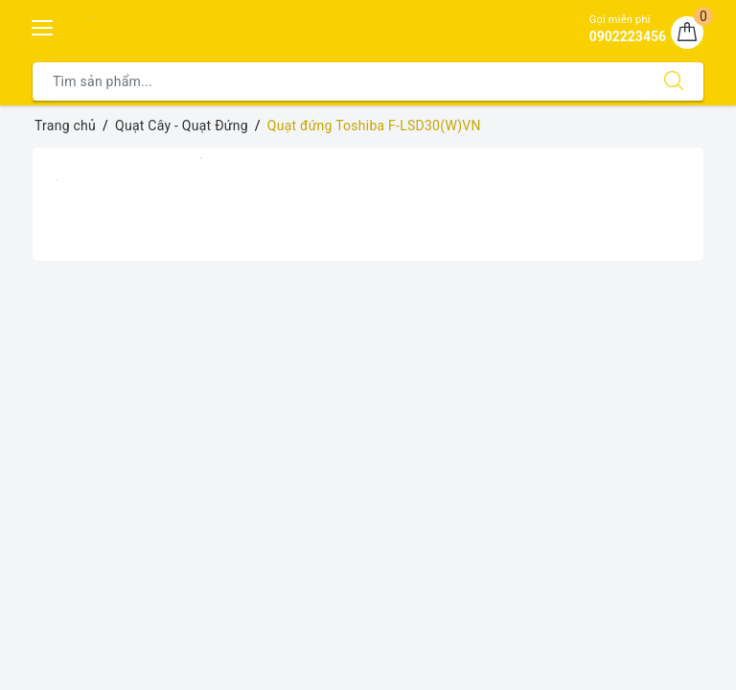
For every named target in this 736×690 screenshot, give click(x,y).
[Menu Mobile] (43, 25)
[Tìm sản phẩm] (339, 81)
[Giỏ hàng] (687, 32)
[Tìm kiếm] (673, 81)
